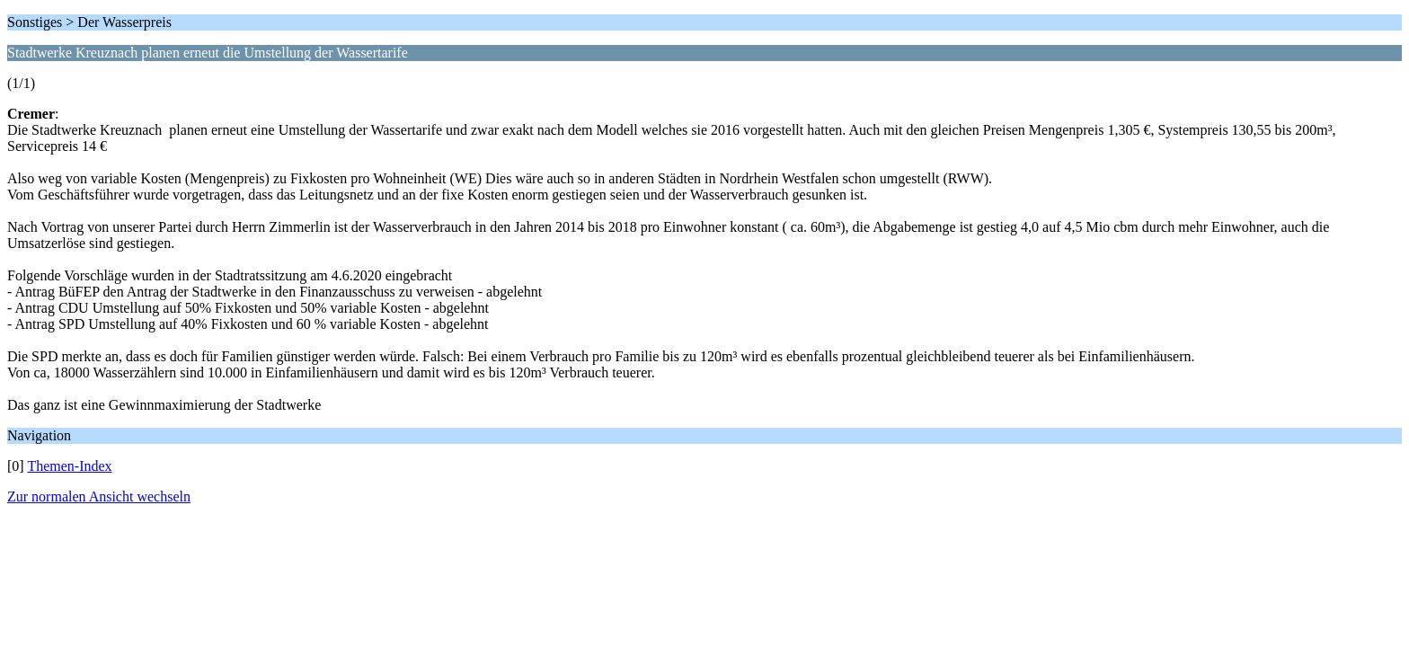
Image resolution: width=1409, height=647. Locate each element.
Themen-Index (69, 466)
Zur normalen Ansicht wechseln (99, 496)
